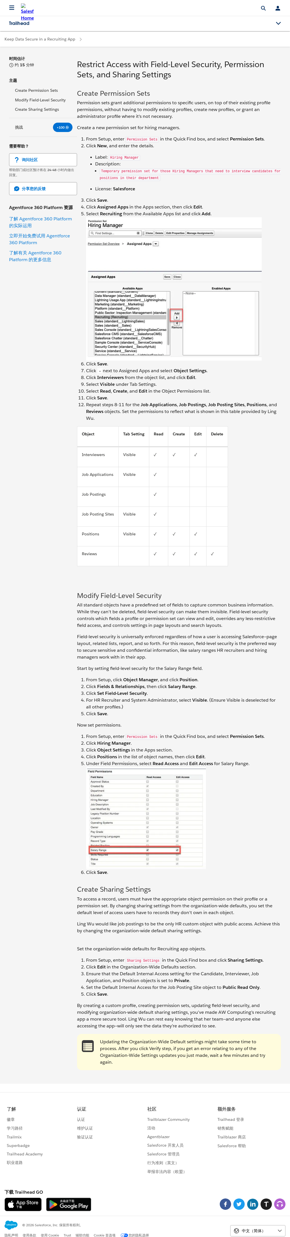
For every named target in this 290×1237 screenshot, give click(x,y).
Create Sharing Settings (37, 109)
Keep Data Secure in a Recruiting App (40, 39)
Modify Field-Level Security (40, 100)
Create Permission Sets (36, 90)
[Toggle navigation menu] (278, 23)
